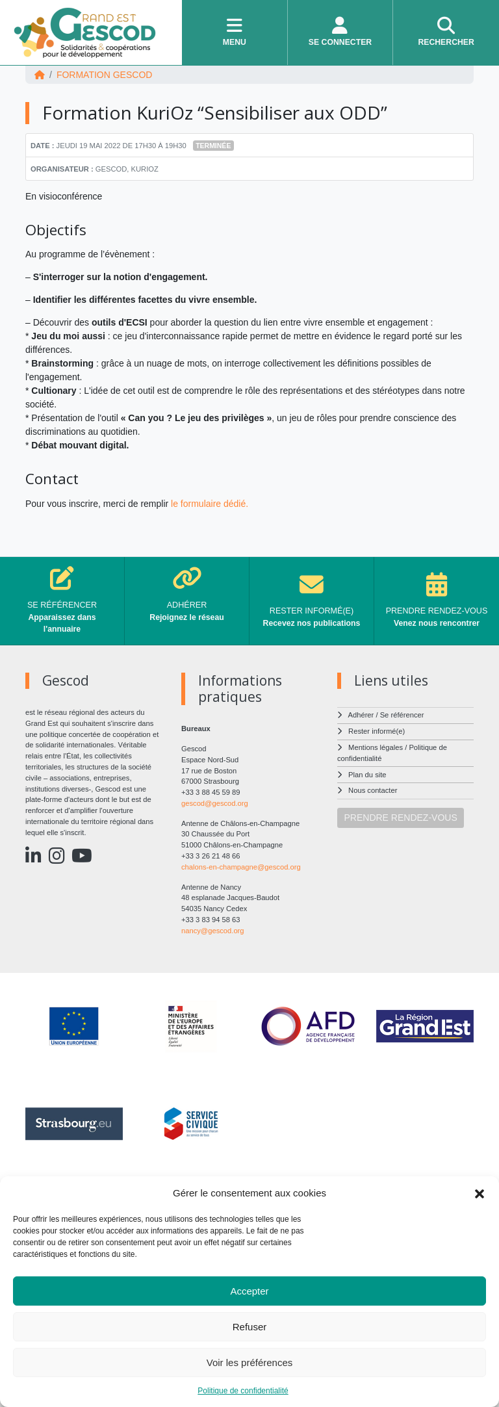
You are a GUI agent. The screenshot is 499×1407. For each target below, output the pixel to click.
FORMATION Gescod (105, 75)
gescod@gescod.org (214, 803)
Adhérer (361, 715)
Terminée (213, 145)
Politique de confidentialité (243, 1390)
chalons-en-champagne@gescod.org (241, 867)
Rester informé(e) (376, 731)
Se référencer (402, 715)
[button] (479, 1193)
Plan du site (367, 775)
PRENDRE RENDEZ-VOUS (400, 817)
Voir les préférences (250, 1362)
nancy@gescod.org (212, 931)
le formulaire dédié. (209, 503)
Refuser (250, 1326)
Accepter (249, 1291)
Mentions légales (375, 747)
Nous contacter (372, 790)
